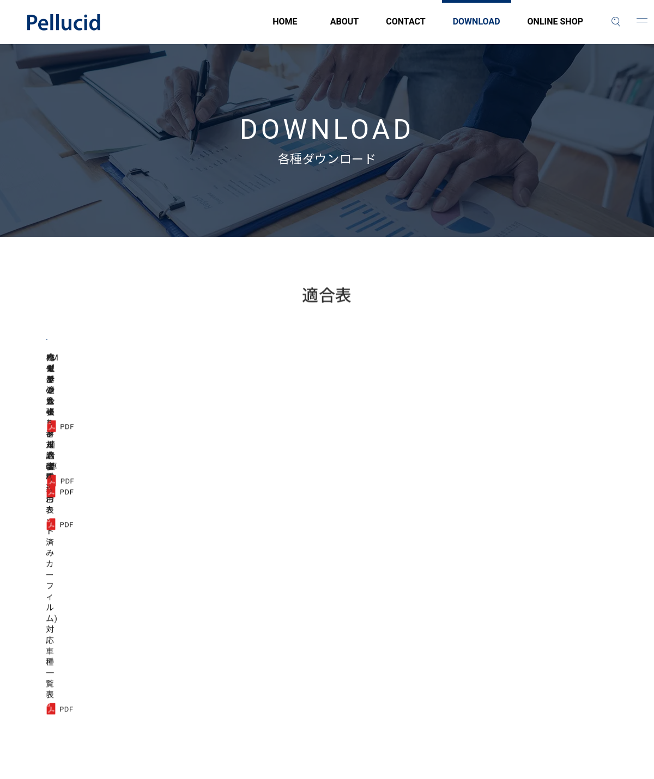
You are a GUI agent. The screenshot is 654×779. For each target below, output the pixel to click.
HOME (223, 27)
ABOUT (344, 27)
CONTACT (405, 27)
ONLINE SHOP (555, 27)
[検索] (616, 22)
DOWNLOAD (476, 27)
